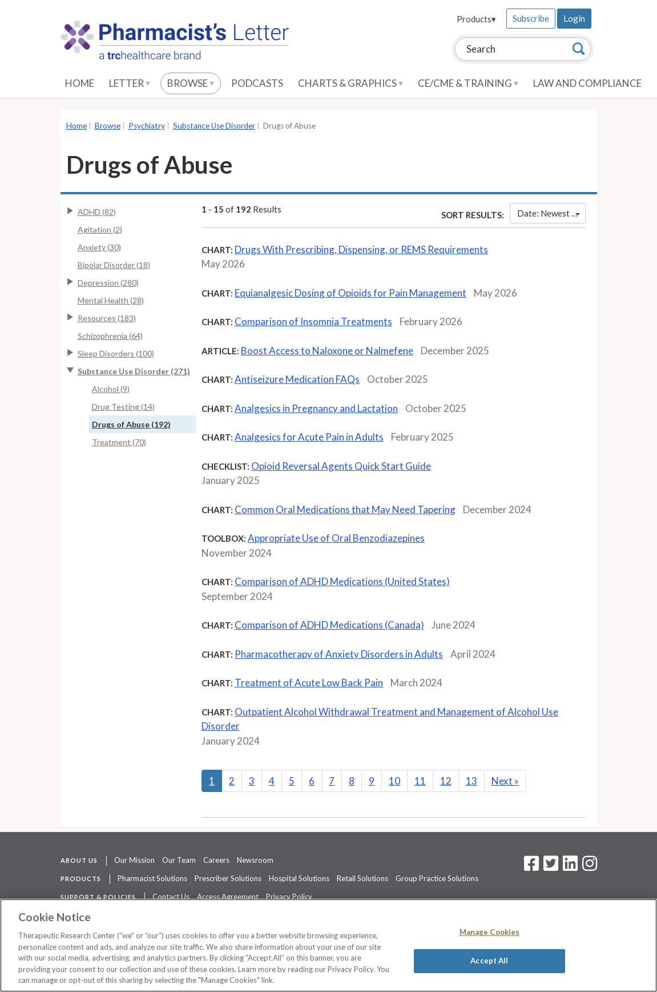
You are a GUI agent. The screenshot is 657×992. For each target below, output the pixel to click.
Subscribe (531, 18)
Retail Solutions (362, 878)
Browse (190, 83)
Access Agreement (228, 896)
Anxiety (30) (99, 247)
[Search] (578, 48)
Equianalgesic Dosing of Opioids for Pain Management (350, 293)
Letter (129, 83)
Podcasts (257, 83)
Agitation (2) (100, 229)
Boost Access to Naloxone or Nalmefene (327, 351)
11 (420, 781)
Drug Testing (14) (123, 406)
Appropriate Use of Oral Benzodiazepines (336, 538)
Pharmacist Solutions (152, 878)
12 (446, 781)
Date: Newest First (551, 213)
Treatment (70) (119, 442)
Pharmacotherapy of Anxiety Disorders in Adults (339, 654)
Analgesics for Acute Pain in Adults (309, 437)
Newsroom (255, 860)
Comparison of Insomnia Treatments (313, 321)
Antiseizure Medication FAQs (297, 379)
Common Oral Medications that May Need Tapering (345, 509)
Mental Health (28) (111, 300)
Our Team (179, 860)
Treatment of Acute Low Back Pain (309, 683)
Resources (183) (107, 318)
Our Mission (134, 860)
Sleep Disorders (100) (116, 353)
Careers (216, 860)
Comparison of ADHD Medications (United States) (342, 581)
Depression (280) (108, 282)
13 (471, 781)
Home (79, 83)
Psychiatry (146, 125)
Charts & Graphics (350, 83)
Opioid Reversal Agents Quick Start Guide (341, 466)
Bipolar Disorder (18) (114, 265)
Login (574, 18)
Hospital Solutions (299, 878)
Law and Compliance (587, 83)
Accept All (489, 960)
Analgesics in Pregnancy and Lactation (316, 408)
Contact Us (171, 896)
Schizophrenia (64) (110, 336)
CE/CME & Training (468, 83)
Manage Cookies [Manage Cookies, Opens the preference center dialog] (490, 932)
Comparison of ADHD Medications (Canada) (329, 625)
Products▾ (476, 19)
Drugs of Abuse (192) (131, 424)
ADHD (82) (97, 212)
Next (505, 781)
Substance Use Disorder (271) (134, 371)
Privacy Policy (289, 896)
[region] (328, 945)
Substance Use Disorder (214, 125)
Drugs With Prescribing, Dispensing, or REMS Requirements (361, 249)
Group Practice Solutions (437, 878)
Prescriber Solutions (228, 878)
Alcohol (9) (111, 389)
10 (394, 781)
